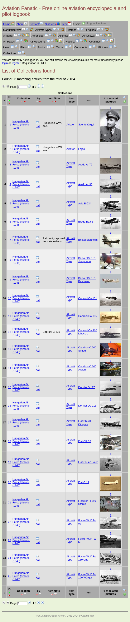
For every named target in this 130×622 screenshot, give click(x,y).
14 (9, 367)
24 (9, 557)
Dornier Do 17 (86, 387)
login (5, 63)
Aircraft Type (70, 164)
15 (9, 387)
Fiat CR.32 (84, 441)
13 (9, 348)
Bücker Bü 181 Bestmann (87, 280)
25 (9, 576)
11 (9, 316)
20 (9, 482)
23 (9, 540)
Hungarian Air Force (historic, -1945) (21, 124)
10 (9, 298)
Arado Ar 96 (85, 184)
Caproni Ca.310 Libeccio (87, 332)
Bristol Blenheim (87, 239)
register (16, 63)
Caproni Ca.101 (87, 298)
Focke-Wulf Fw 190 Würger (87, 576)
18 (9, 441)
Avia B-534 (84, 203)
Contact (36, 24)
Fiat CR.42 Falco (88, 462)
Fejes (81, 148)
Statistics (52, 24)
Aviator (70, 124)
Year (66, 24)
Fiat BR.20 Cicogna (84, 422)
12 (9, 331)
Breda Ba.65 (85, 221)
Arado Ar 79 (85, 164)
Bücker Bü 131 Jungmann (87, 260)
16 (9, 405)
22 (9, 521)
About (22, 24)
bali (38, 126)
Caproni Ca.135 (87, 316)
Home (8, 24)
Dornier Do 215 (87, 405)
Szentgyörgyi (86, 124)
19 (9, 462)
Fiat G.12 (83, 482)
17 (9, 422)
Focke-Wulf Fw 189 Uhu (87, 558)
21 (9, 502)
